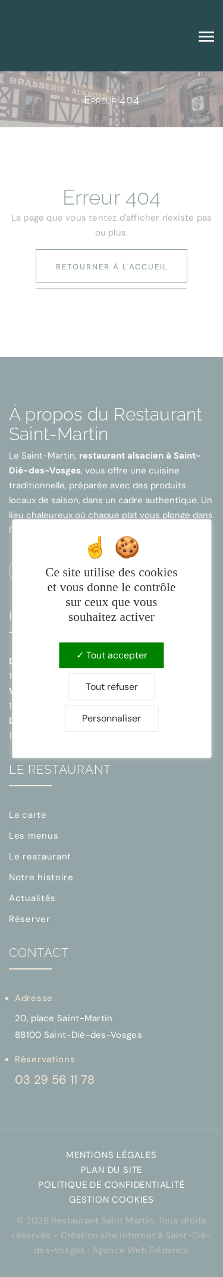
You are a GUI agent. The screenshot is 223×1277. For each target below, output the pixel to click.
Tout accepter (111, 655)
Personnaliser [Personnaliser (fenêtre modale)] (111, 718)
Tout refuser (112, 686)
